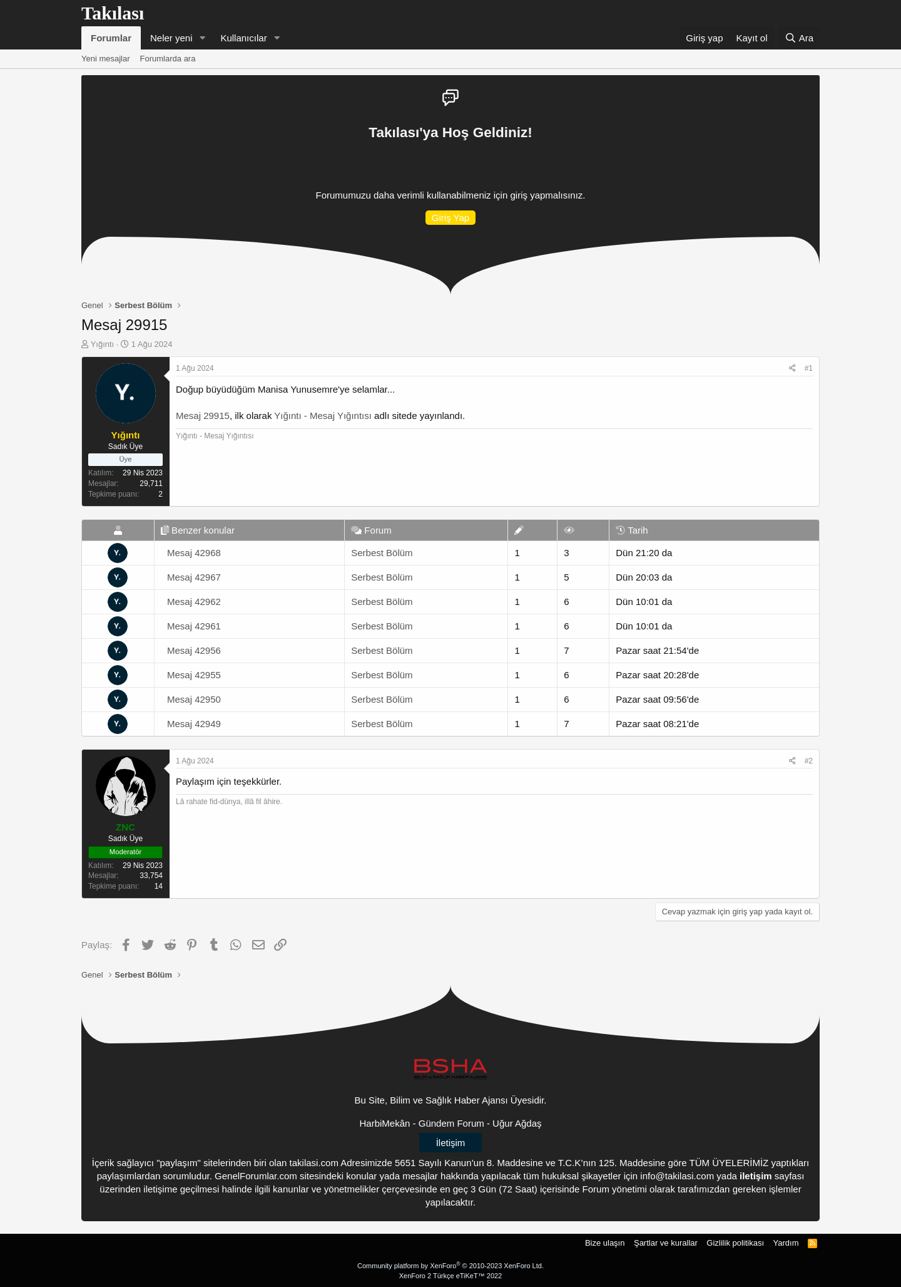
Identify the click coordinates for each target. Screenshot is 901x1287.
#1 (809, 368)
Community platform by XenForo (450, 1265)
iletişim (756, 1176)
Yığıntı (103, 344)
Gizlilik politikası (735, 1243)
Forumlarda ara (168, 58)
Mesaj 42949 (194, 723)
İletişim (451, 1142)
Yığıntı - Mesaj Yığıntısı (323, 415)
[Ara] (799, 37)
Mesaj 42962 (194, 601)
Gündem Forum (451, 1123)
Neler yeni (171, 38)
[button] (202, 37)
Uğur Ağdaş (516, 1123)
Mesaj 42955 (194, 674)
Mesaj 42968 (194, 552)
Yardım (786, 1243)
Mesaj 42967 (194, 577)
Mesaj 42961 (194, 626)
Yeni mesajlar (105, 58)
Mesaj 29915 (203, 415)
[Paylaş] (792, 368)
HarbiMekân (385, 1123)
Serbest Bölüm (381, 552)
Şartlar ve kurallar (666, 1243)
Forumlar (111, 38)
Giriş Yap (450, 217)
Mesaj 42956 (194, 650)
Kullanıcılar (243, 38)
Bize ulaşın (605, 1243)
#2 (809, 761)
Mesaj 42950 (194, 699)
